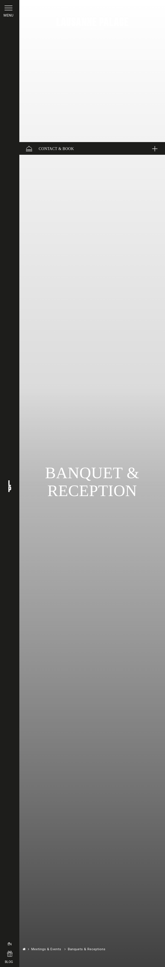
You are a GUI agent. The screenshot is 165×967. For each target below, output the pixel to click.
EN (10, 936)
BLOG (9, 958)
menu (10, 20)
